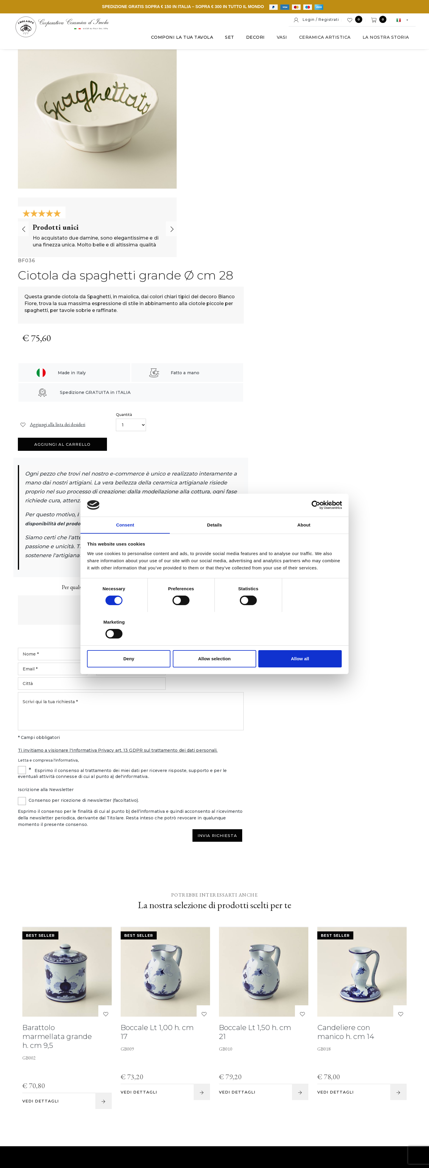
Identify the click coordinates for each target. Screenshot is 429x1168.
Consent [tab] (125, 541)
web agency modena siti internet (214, 1142)
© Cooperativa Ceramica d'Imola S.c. (81, 1124)
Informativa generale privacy (354, 1124)
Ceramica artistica (322, 38)
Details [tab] (214, 541)
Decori (253, 38)
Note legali (189, 1124)
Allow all (300, 641)
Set (227, 38)
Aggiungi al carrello (366, 197)
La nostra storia (383, 38)
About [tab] (303, 541)
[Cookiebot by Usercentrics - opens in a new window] (316, 521)
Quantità (291, 187)
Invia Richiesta (385, 588)
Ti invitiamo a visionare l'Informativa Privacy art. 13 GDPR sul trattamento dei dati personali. (286, 502)
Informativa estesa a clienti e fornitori (280, 1124)
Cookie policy (221, 1124)
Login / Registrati (316, 20)
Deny (128, 641)
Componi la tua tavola (180, 38)
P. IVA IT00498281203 (148, 1124)
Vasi (279, 38)
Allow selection (214, 641)
